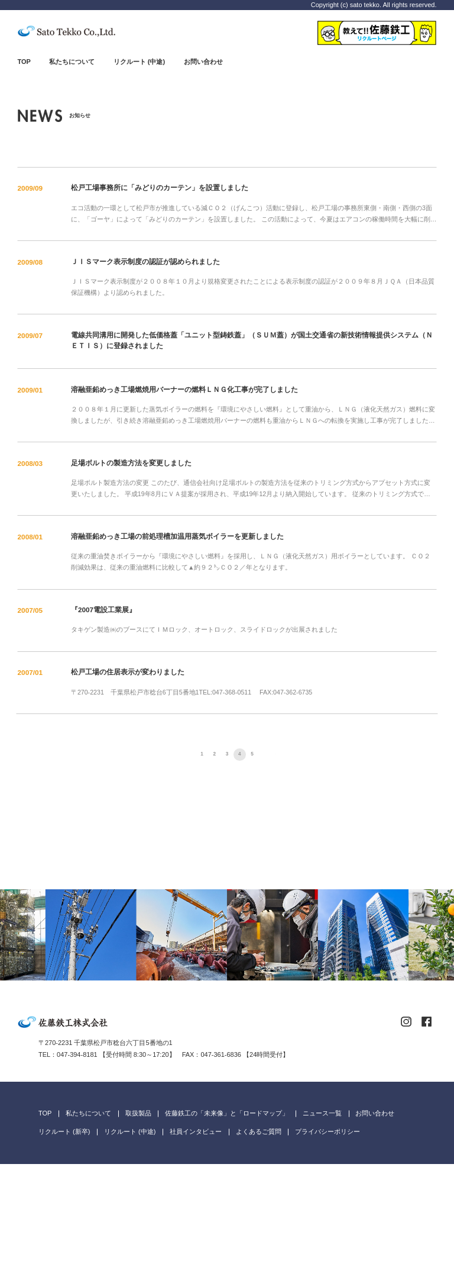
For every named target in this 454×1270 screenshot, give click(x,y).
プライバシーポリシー (327, 1237)
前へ (172, 754)
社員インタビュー (196, 1237)
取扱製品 (138, 1219)
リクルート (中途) (139, 61)
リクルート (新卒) (64, 1237)
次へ (281, 754)
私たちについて (72, 61)
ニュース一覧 (322, 1219)
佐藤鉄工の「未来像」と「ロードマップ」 (226, 1219)
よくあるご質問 (258, 1237)
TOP (24, 61)
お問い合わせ (203, 61)
